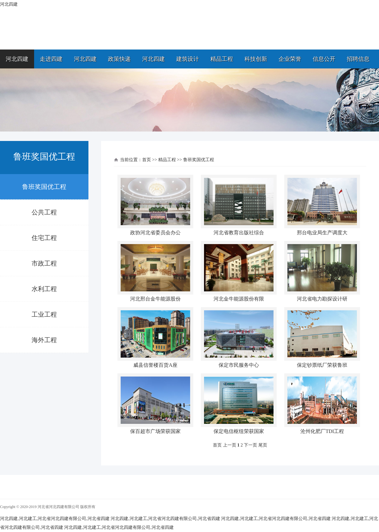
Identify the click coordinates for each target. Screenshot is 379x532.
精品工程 (221, 59)
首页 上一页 (224, 445)
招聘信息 (358, 59)
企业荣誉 (290, 59)
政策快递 (119, 59)
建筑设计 (187, 59)
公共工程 (44, 212)
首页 (146, 159)
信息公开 (324, 59)
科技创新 (255, 59)
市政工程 (44, 263)
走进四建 (51, 59)
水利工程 (44, 288)
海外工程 (44, 339)
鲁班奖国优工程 (44, 186)
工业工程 (44, 314)
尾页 (262, 445)
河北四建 (17, 59)
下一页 (250, 445)
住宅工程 (44, 237)
